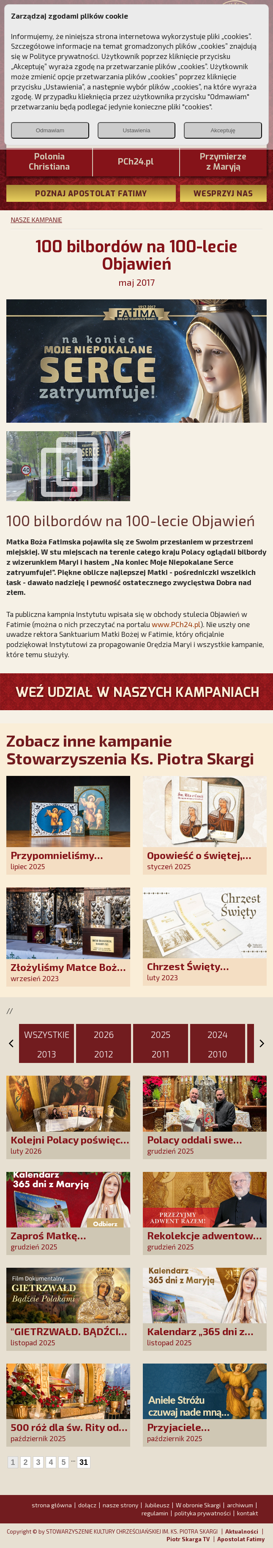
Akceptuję (222, 130)
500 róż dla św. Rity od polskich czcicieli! (65, 1433)
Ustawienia (136, 130)
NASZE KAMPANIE (36, 219)
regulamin (155, 1513)
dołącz (87, 1505)
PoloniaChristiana (49, 162)
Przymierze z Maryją (223, 162)
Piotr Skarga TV (188, 1539)
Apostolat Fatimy (241, 1539)
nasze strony (120, 1505)
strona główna (52, 1505)
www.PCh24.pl (176, 624)
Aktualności (241, 1531)
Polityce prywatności (64, 56)
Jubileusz (157, 1505)
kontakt (247, 1513)
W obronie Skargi (198, 1505)
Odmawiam (50, 130)
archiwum (240, 1505)
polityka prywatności (203, 1513)
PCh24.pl (136, 162)
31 (83, 1462)
